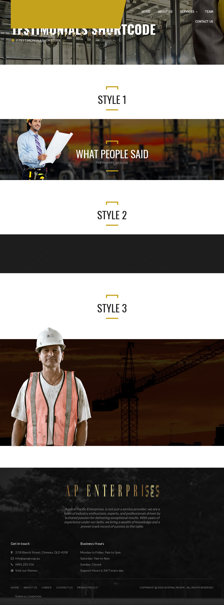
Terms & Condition (28, 596)
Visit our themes (26, 570)
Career (46, 587)
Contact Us (64, 587)
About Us (30, 587)
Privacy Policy (87, 587)
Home (15, 587)
